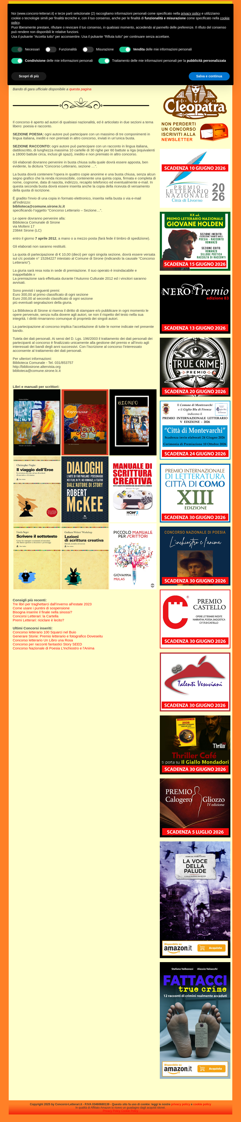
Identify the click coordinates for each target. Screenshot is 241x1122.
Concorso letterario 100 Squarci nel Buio (44, 632)
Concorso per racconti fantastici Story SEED (47, 644)
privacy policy (180, 1104)
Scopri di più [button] (29, 76)
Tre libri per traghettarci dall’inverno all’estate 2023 (52, 604)
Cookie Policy (129, 1111)
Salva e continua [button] (209, 76)
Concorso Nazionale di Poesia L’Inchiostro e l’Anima (53, 648)
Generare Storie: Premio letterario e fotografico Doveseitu (58, 636)
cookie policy (202, 1104)
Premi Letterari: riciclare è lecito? (38, 620)
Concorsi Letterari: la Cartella (35, 616)
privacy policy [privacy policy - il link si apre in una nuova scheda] (191, 13)
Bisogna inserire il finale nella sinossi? (42, 612)
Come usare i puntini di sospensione (41, 608)
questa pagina (80, 89)
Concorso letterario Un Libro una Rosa (43, 640)
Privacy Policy (111, 1111)
